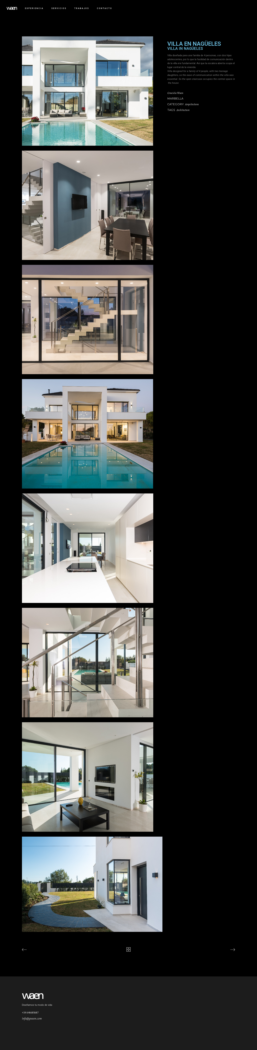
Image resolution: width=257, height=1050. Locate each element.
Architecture (183, 110)
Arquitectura (192, 104)
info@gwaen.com (32, 1018)
